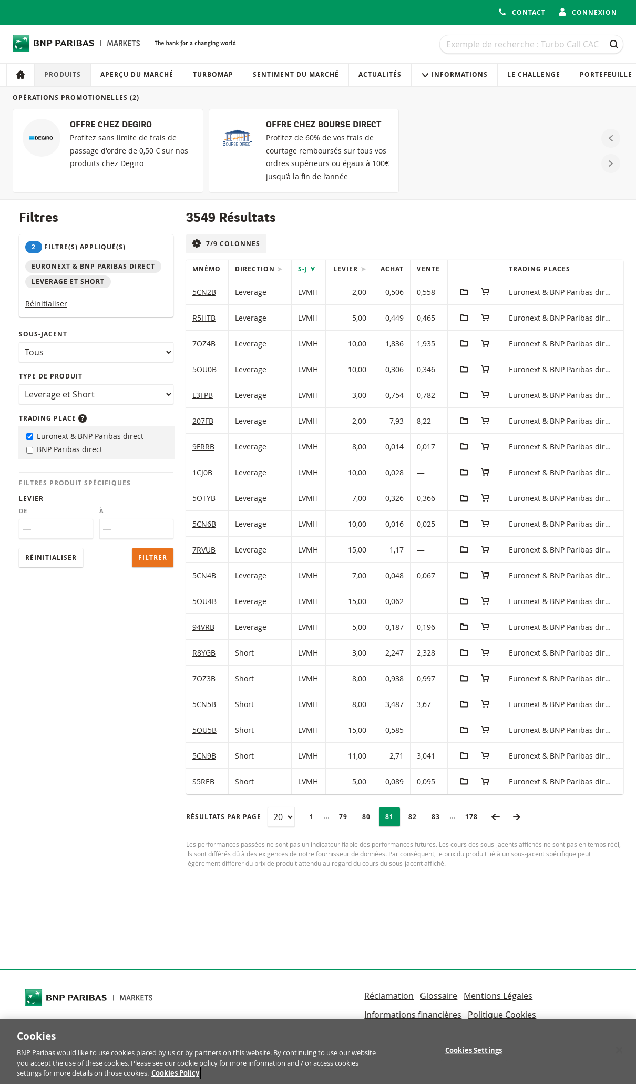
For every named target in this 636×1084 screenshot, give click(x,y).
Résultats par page (223, 816)
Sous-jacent (43, 334)
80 (369, 816)
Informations (454, 74)
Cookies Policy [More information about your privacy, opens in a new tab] (175, 1073)
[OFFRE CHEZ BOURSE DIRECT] (304, 151)
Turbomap (213, 74)
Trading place (53, 418)
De (23, 511)
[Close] (619, 1050)
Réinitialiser (46, 304)
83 (439, 816)
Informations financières (412, 1014)
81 (392, 816)
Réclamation (389, 995)
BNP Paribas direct (64, 449)
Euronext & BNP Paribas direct (84, 436)
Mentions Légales (498, 995)
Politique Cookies (502, 1014)
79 (346, 816)
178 (474, 816)
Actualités (380, 74)
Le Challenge (533, 74)
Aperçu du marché (136, 74)
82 (415, 816)
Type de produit (51, 376)
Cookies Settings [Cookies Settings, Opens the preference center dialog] (473, 1050)
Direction (256, 268)
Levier (31, 498)
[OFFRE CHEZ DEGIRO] (108, 151)
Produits (62, 74)
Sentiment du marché (296, 74)
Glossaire (438, 995)
